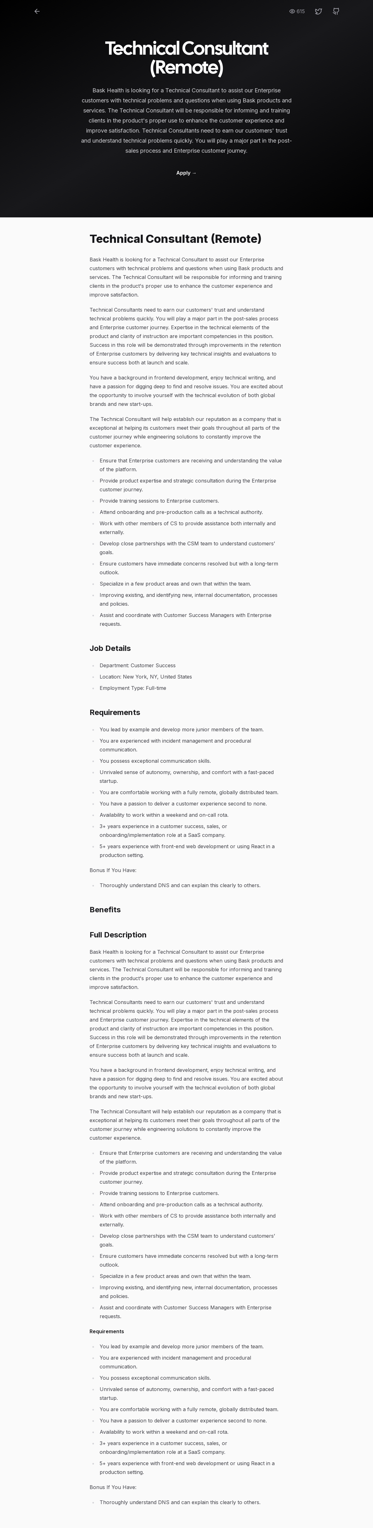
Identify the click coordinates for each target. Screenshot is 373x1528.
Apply (186, 173)
